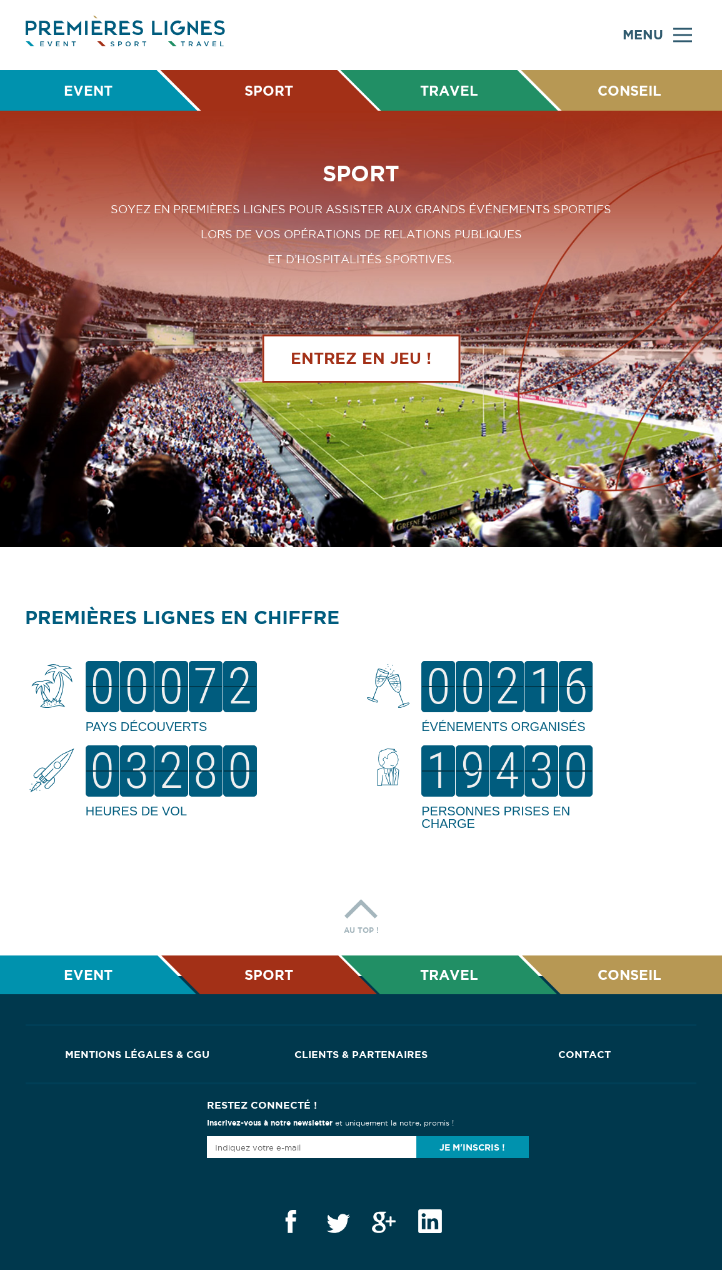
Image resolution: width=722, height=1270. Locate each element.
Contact (584, 1054)
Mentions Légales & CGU (137, 1054)
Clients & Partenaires (361, 1054)
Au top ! (361, 913)
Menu (657, 35)
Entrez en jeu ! (361, 358)
